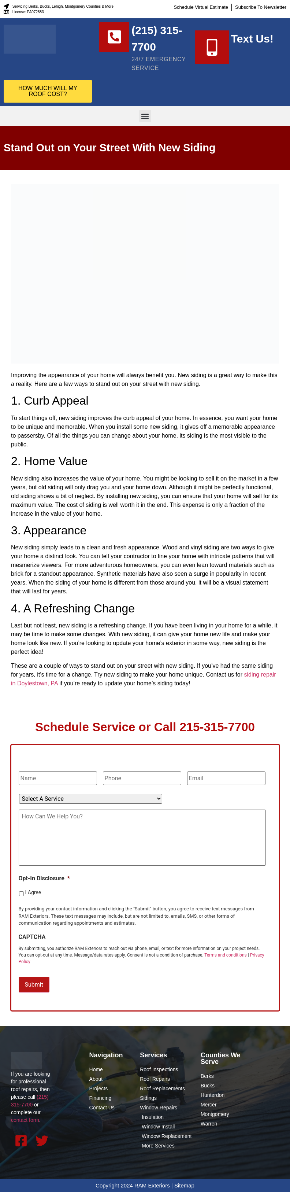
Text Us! (252, 43)
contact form (25, 1129)
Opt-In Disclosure (44, 889)
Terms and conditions (225, 966)
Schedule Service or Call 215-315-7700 (145, 736)
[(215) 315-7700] (116, 39)
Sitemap (184, 1194)
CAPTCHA (32, 947)
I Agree (33, 903)
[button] (145, 125)
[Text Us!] (212, 52)
